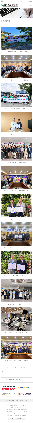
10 (21, 367)
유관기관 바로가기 (16, 418)
